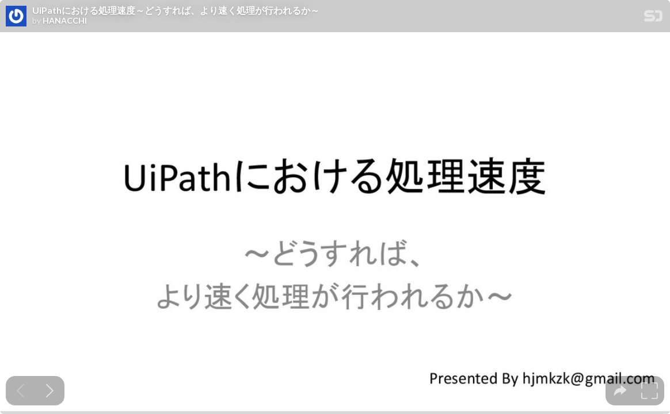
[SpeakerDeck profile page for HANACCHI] (16, 17)
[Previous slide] (20, 391)
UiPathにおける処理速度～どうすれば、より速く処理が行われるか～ (175, 10)
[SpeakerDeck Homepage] (653, 18)
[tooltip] (620, 391)
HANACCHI (65, 21)
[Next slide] (50, 391)
